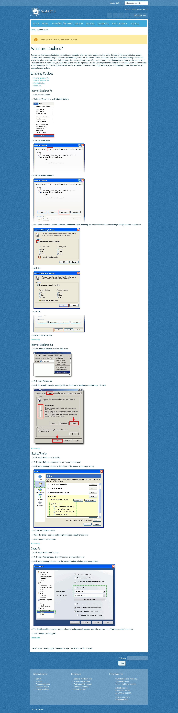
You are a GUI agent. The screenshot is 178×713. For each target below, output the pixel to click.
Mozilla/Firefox (39, 83)
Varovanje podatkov (81, 687)
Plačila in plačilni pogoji (83, 684)
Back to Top (35, 340)
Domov (38, 679)
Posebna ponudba (43, 684)
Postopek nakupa (42, 689)
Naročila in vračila (78, 648)
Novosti (39, 681)
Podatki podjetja (80, 689)
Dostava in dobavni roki (83, 679)
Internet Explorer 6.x (41, 81)
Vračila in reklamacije (82, 681)
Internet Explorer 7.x (41, 78)
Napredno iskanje (62, 648)
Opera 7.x (37, 86)
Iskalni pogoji (49, 648)
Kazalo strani (37, 648)
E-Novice (122, 658)
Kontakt (89, 648)
